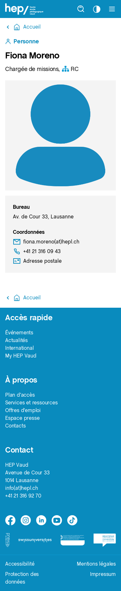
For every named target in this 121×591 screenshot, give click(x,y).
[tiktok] (72, 520)
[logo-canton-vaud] (7, 540)
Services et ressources (31, 403)
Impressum (103, 574)
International (19, 348)
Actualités (16, 340)
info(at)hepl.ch (21, 488)
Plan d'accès (20, 395)
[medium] (57, 520)
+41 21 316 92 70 (23, 496)
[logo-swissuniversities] (35, 540)
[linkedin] (41, 520)
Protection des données (22, 578)
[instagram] (26, 520)
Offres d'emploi (23, 410)
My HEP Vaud (20, 356)
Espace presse (22, 418)
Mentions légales (96, 564)
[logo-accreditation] (72, 540)
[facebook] (10, 520)
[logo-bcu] (105, 540)
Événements (19, 333)
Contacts (15, 426)
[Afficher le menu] (112, 9)
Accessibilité (19, 564)
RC (70, 69)
